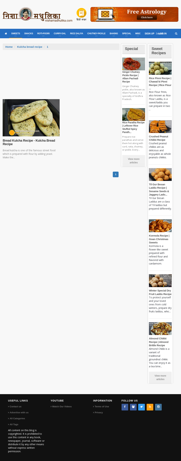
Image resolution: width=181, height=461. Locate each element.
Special (131, 49)
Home (9, 46)
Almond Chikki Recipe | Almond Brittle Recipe (158, 342)
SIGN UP (149, 33)
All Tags (14, 424)
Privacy (99, 412)
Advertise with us (19, 412)
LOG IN (163, 33)
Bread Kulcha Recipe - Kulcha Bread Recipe (29, 142)
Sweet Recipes (159, 51)
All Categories (17, 418)
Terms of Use (102, 406)
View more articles (133, 161)
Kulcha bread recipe (29, 46)
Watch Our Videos (62, 406)
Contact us (15, 406)
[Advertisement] (61, 76)
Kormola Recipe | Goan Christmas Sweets (159, 239)
